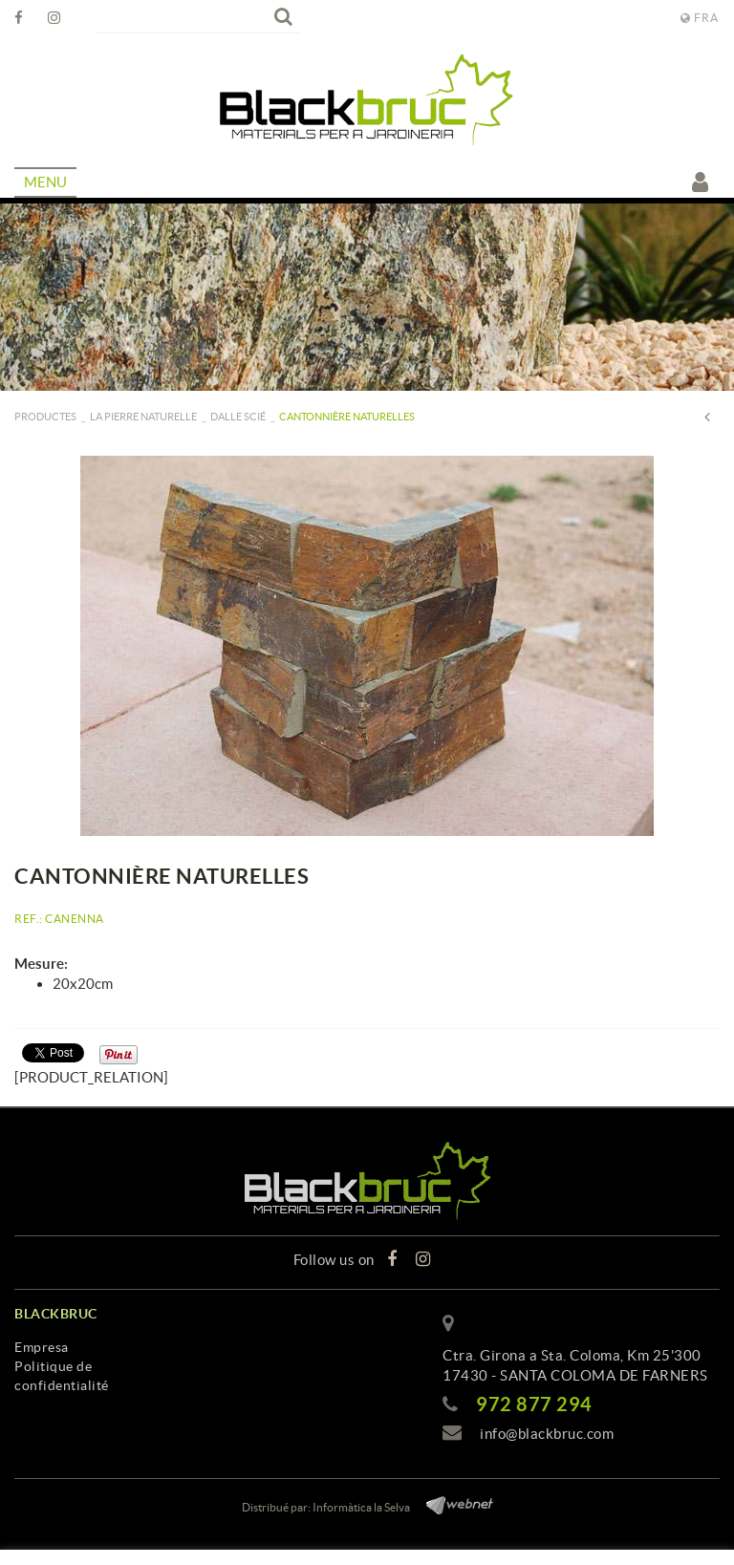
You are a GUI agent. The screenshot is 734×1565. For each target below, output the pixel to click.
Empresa (41, 1347)
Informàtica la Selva (361, 1507)
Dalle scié (238, 416)
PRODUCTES (45, 416)
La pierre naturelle (143, 416)
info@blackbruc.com (547, 1434)
